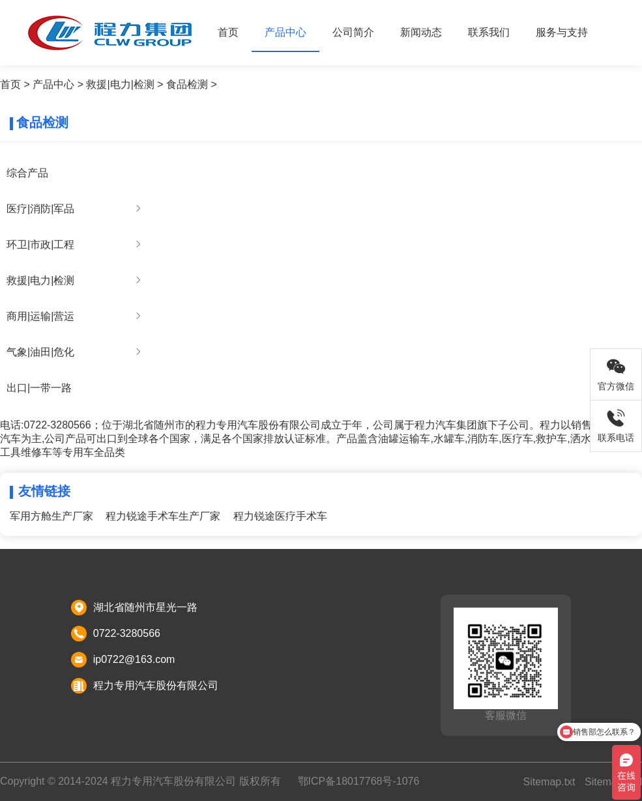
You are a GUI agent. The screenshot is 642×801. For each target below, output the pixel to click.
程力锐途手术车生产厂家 (163, 516)
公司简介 (353, 32)
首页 (228, 32)
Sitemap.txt (549, 781)
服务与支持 (562, 32)
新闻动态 (421, 32)
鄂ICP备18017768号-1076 (359, 781)
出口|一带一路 (39, 387)
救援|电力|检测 (120, 84)
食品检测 (187, 84)
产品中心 (285, 32)
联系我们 (489, 32)
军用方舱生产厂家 (51, 516)
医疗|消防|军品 (40, 208)
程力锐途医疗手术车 (280, 516)
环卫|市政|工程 (40, 244)
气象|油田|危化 (40, 352)
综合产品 (27, 172)
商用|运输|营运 (40, 316)
